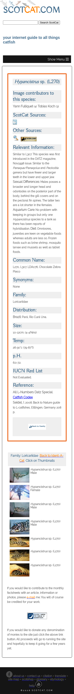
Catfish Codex (23, 397)
